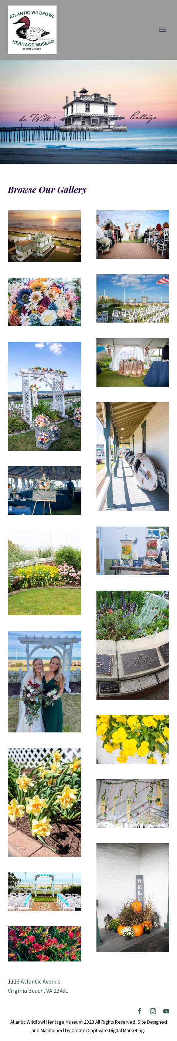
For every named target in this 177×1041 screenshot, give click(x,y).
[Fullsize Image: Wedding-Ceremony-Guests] (133, 234)
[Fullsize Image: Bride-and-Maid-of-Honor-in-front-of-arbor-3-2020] (44, 681)
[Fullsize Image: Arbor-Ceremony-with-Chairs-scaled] (44, 891)
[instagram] (153, 1011)
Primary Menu (162, 30)
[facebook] (140, 1011)
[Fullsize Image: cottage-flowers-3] (44, 943)
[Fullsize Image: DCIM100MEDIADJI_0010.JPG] (44, 236)
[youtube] (166, 1011)
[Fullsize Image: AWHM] (133, 298)
